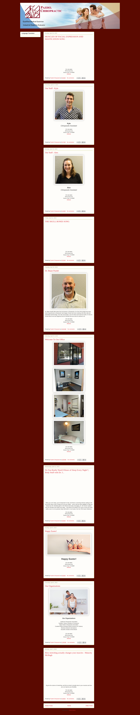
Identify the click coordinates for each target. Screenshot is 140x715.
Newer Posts (49, 705)
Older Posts (89, 705)
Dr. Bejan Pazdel (52, 271)
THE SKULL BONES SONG (57, 221)
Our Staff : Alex (51, 152)
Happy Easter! (51, 531)
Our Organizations (52, 586)
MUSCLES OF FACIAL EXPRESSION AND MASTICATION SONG (64, 37)
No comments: (70, 78)
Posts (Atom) (72, 710)
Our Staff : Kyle (51, 88)
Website (69, 74)
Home (69, 705)
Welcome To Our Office (55, 339)
